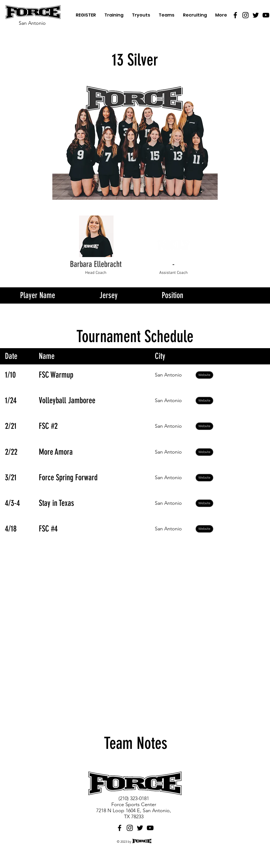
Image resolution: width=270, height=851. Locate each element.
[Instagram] (245, 15)
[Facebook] (235, 15)
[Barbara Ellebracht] (95, 264)
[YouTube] (266, 15)
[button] (173, 264)
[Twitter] (256, 15)
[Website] (204, 375)
